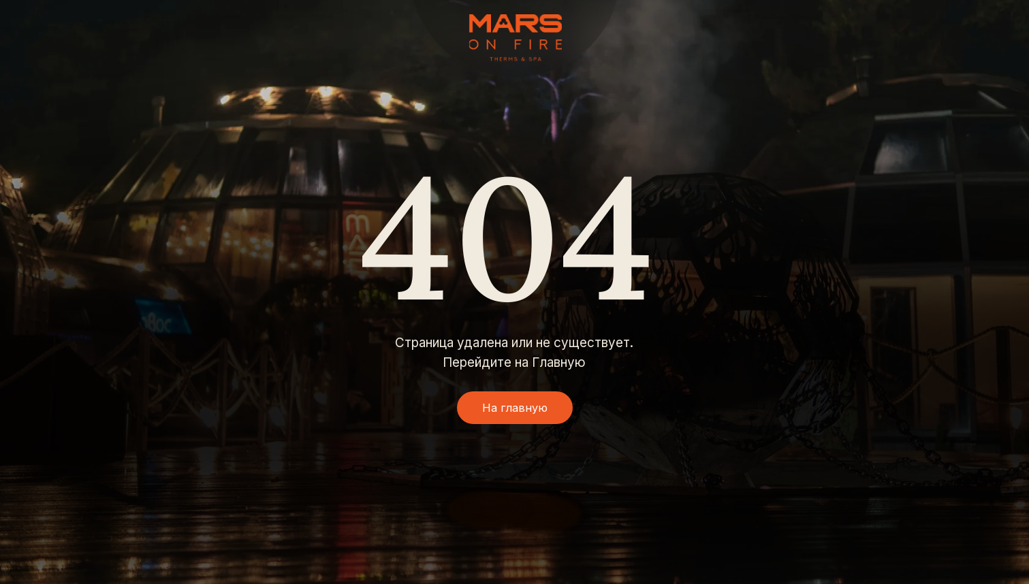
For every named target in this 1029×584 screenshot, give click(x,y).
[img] (515, 37)
